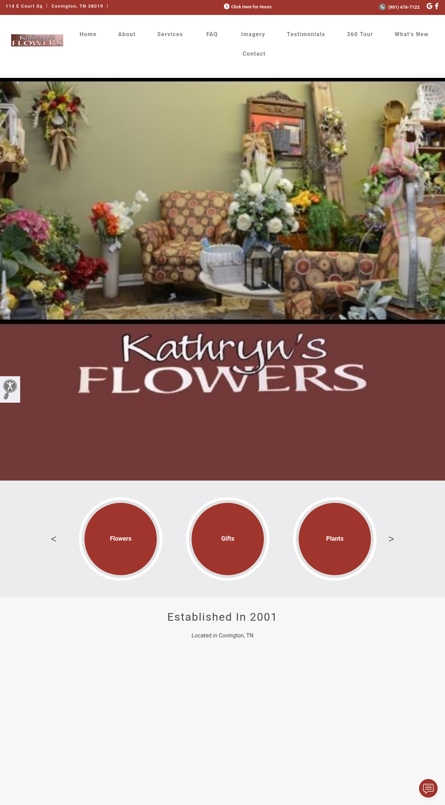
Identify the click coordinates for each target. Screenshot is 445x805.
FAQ (212, 34)
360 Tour (360, 34)
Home (88, 34)
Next (391, 539)
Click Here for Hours (247, 6)
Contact (254, 53)
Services (170, 34)
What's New (412, 34)
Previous (53, 539)
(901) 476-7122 (399, 7)
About (127, 34)
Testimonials (306, 34)
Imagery (253, 34)
